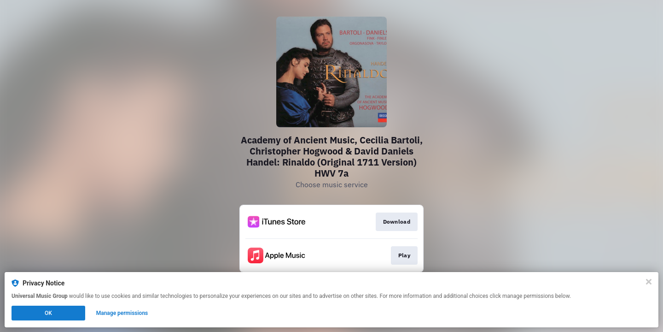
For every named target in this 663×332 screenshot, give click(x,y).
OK (48, 313)
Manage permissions (122, 313)
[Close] (648, 281)
